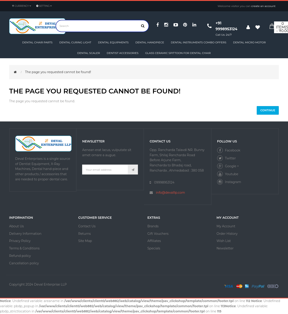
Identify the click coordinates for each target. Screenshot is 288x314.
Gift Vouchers (158, 234)
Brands (153, 226)
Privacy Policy (20, 241)
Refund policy (20, 256)
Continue (267, 110)
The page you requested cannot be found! (58, 72)
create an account (263, 6)
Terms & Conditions (24, 248)
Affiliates (154, 241)
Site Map (85, 241)
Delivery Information (25, 234)
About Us (16, 226)
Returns (84, 234)
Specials (153, 248)
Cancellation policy (24, 263)
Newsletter (225, 248)
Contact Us (87, 226)
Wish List (223, 241)
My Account (225, 226)
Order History (227, 234)
